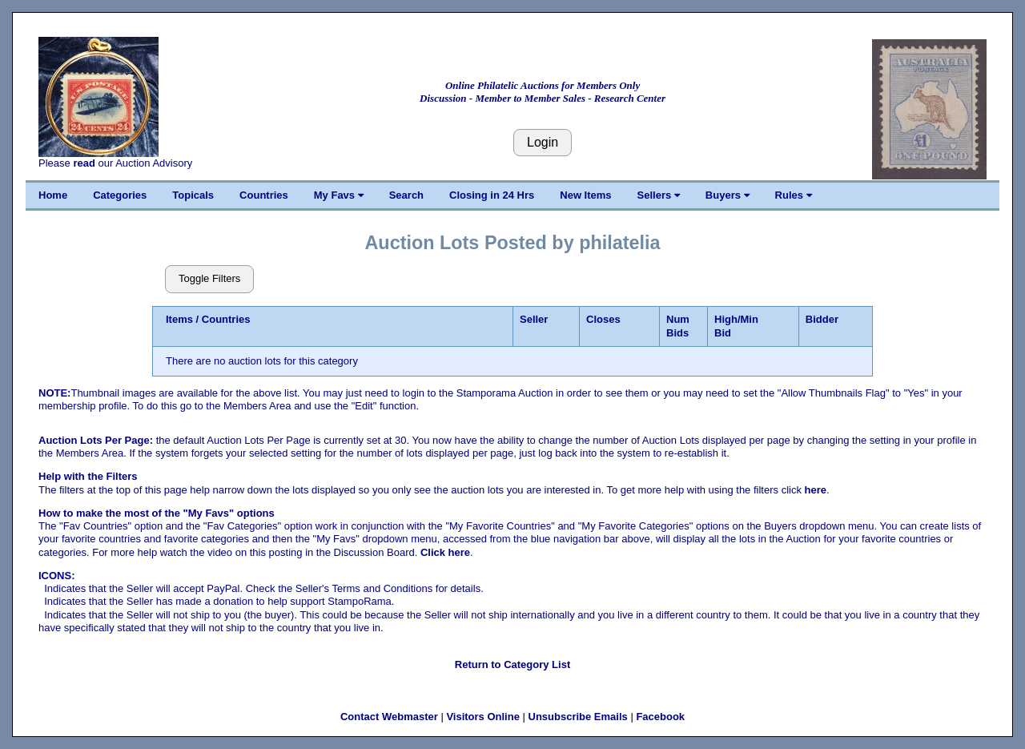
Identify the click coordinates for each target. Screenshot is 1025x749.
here (815, 490)
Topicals (193, 195)
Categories (120, 195)
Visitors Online (483, 717)
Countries (263, 195)
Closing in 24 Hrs (491, 195)
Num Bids (677, 325)
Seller (534, 319)
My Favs (339, 195)
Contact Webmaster (389, 717)
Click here (445, 552)
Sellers (658, 195)
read (83, 163)
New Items (585, 195)
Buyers (727, 195)
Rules (793, 195)
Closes (603, 319)
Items (179, 319)
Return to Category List (512, 664)
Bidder (822, 319)
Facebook (660, 717)
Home (52, 195)
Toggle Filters (209, 278)
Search (406, 195)
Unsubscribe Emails (578, 717)
